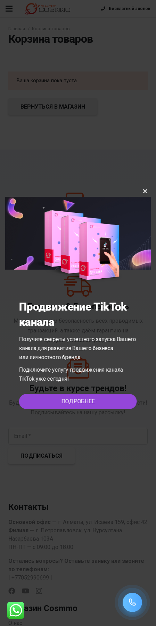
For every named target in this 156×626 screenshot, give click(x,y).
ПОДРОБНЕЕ (80, 401)
